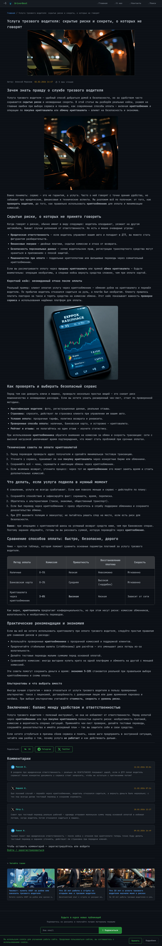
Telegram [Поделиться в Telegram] (44, 749)
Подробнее (151, 940)
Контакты (136, 3)
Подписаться (111, 930)
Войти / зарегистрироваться (25, 850)
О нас (119, 3)
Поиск (153, 3)
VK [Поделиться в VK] (27, 749)
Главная (103, 3)
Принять (135, 941)
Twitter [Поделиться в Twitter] (64, 749)
